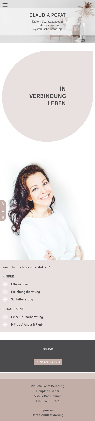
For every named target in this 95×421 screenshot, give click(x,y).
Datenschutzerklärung (48, 415)
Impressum (47, 410)
